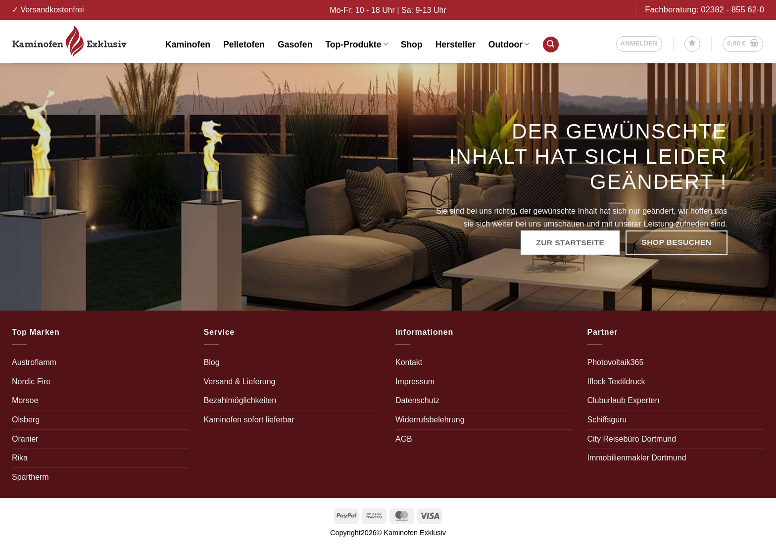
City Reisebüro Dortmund (632, 439)
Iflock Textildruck (616, 381)
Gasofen (295, 44)
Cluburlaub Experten (623, 400)
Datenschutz (417, 400)
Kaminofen (187, 44)
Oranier (25, 439)
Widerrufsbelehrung (430, 419)
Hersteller (456, 44)
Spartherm (30, 477)
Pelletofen (244, 44)
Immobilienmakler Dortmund (636, 458)
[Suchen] (551, 45)
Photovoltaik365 (615, 362)
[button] (639, 44)
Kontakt (408, 362)
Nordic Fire (31, 381)
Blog (212, 362)
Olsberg (26, 419)
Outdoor (509, 44)
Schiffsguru (607, 419)
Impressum (415, 381)
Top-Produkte (356, 44)
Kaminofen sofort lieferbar (249, 419)
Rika (20, 458)
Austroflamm (34, 362)
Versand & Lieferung (240, 381)
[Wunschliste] (692, 44)
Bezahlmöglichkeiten (240, 400)
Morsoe (25, 400)
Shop (412, 44)
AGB (403, 439)
